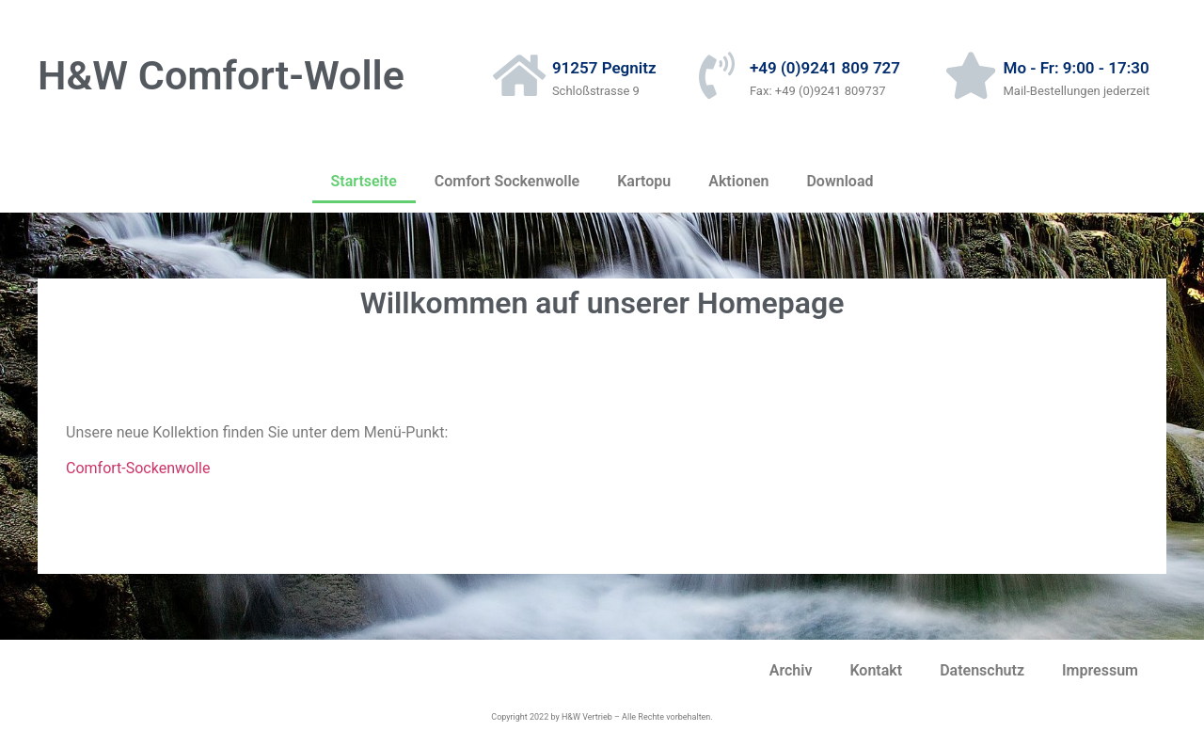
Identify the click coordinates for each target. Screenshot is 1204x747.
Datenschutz (982, 670)
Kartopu (644, 181)
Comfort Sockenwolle (507, 181)
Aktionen (738, 181)
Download (839, 181)
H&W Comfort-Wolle (221, 75)
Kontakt (875, 670)
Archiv (791, 670)
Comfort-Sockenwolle (138, 468)
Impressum (1100, 670)
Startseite (364, 181)
